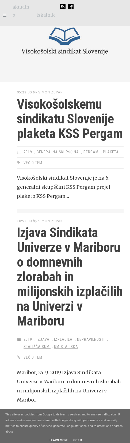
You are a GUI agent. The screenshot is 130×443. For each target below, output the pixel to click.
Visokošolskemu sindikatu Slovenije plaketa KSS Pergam (70, 118)
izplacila (64, 339)
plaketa (111, 152)
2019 (28, 152)
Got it (77, 440)
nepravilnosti (91, 339)
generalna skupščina (58, 152)
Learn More (58, 440)
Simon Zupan (50, 92)
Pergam (91, 152)
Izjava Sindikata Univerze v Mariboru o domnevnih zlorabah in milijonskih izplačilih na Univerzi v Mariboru (70, 277)
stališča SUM (37, 346)
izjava (44, 339)
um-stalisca (66, 346)
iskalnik (45, 15)
